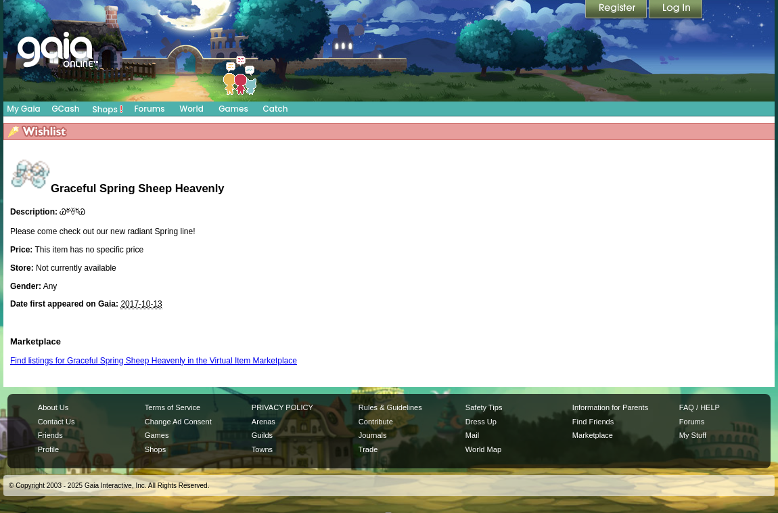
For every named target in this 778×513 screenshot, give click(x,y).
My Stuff (692, 435)
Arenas (263, 422)
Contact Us (56, 422)
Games (233, 108)
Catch (275, 108)
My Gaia (23, 108)
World (191, 108)
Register (617, 10)
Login (676, 10)
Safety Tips (484, 407)
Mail (472, 435)
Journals (373, 435)
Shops (108, 109)
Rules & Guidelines (390, 407)
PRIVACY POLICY (282, 407)
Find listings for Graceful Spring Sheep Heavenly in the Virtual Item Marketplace (153, 360)
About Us (53, 407)
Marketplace (592, 435)
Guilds (262, 435)
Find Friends (593, 422)
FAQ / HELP (699, 407)
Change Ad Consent (178, 422)
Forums (149, 108)
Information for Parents (610, 407)
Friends (50, 435)
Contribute (376, 422)
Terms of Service (172, 407)
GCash (66, 108)
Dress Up (481, 422)
